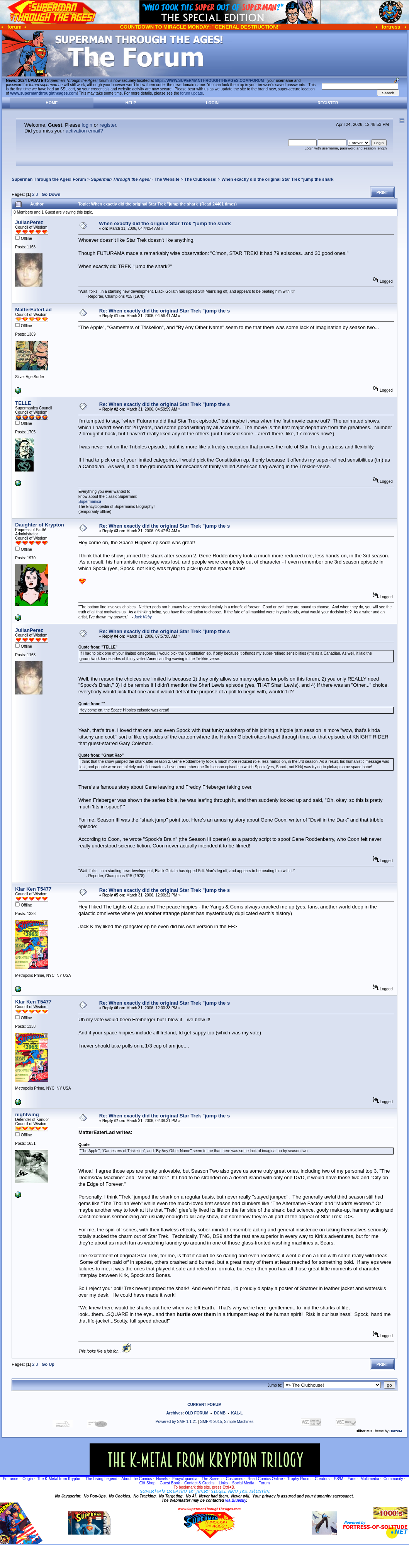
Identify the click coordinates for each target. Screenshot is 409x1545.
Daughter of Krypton (39, 525)
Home (52, 103)
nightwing (27, 1114)
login (87, 125)
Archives (174, 1413)
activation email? (84, 131)
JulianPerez (29, 222)
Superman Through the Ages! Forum (49, 179)
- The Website (135, 179)
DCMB (220, 1413)
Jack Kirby (143, 617)
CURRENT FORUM (204, 1404)
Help (131, 103)
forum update (191, 93)
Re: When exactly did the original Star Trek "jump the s (164, 311)
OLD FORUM (197, 1413)
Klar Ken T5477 (33, 889)
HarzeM (395, 1431)
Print (382, 192)
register (108, 125)
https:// (209, 80)
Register (327, 103)
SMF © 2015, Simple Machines (226, 1421)
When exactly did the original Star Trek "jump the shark (277, 179)
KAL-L (237, 1413)
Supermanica (89, 501)
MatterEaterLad (33, 309)
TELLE (23, 403)
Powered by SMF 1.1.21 (176, 1421)
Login (212, 103)
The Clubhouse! (200, 179)
